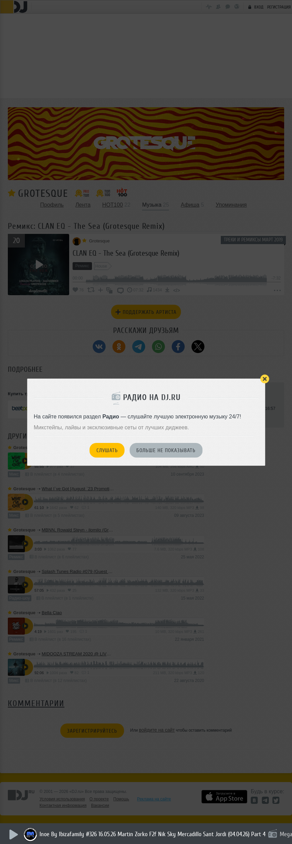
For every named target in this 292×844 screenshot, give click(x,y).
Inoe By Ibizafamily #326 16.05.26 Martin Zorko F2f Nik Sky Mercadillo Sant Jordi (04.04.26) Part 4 (154, 834)
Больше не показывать (166, 450)
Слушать (107, 450)
